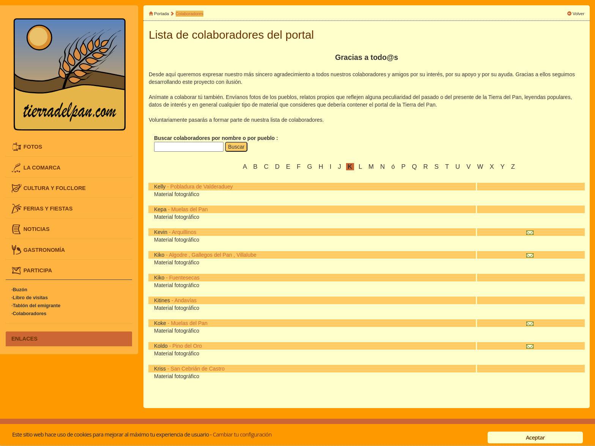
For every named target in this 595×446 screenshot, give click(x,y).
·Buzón (19, 289)
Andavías (186, 300)
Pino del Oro (187, 346)
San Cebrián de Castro (198, 369)
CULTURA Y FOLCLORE (55, 188)
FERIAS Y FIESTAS (48, 209)
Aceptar (535, 437)
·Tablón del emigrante (35, 305)
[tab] (69, 147)
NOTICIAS (37, 229)
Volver (578, 13)
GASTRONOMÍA (44, 250)
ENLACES (24, 339)
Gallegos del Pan (212, 255)
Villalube (246, 255)
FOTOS (33, 147)
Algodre (178, 255)
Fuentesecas (184, 278)
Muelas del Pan (189, 209)
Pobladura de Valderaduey (201, 187)
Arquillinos (184, 232)
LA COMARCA (42, 167)
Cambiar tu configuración (242, 434)
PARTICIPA (38, 270)
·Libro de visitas (29, 297)
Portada (161, 13)
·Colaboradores (28, 313)
